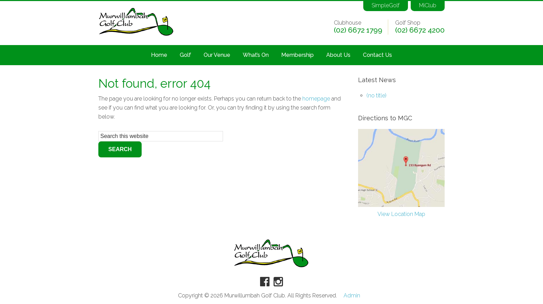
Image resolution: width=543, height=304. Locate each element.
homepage (316, 98)
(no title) (376, 95)
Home (159, 55)
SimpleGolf (386, 5)
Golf (185, 55)
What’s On (256, 55)
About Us (338, 55)
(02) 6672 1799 (358, 30)
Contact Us (377, 55)
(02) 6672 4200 (420, 30)
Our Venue (217, 55)
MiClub (427, 5)
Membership (297, 55)
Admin (352, 295)
